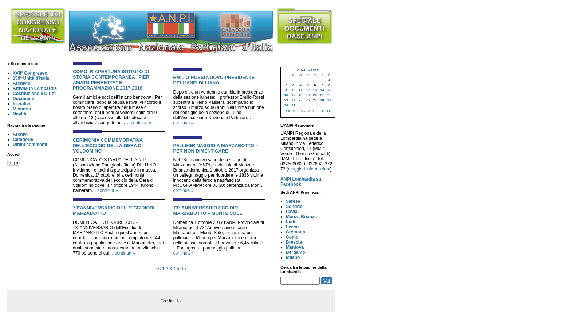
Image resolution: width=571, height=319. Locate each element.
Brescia (294, 242)
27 (315, 100)
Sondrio (294, 206)
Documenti (24, 98)
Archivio (22, 83)
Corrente (307, 111)
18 (300, 95)
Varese (293, 201)
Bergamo (295, 252)
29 (329, 100)
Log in (14, 162)
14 (322, 90)
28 (322, 100)
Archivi (20, 134)
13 (315, 90)
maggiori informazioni (309, 169)
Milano (293, 257)
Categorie (23, 139)
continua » (141, 122)
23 (286, 100)
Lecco (292, 226)
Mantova (295, 247)
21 (322, 95)
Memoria (22, 108)
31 (293, 105)
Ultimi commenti (30, 144)
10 (293, 90)
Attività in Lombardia (35, 88)
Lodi (290, 221)
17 (293, 95)
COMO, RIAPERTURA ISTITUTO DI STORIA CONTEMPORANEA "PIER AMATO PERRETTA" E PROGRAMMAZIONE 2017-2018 (111, 80)
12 (308, 90)
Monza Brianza (301, 216)
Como (292, 237)
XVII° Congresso (30, 73)
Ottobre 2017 (308, 70)
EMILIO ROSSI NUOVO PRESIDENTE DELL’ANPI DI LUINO (214, 80)
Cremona (295, 232)
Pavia (292, 211)
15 (329, 90)
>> (329, 111)
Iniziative (22, 103)
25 (300, 100)
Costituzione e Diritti (34, 93)
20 (315, 95)
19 (308, 95)
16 (286, 95)
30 (286, 105)
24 (293, 100)
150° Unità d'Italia (31, 78)
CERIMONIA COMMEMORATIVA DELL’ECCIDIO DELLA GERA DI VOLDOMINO (108, 145)
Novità (19, 114)
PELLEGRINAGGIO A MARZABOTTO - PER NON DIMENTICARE (215, 148)
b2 (179, 300)
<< (158, 268)
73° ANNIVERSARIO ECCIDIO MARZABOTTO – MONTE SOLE (207, 210)
